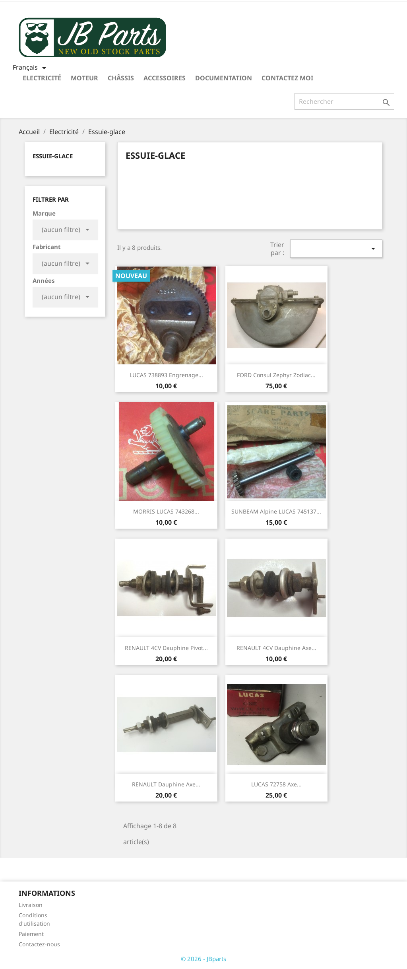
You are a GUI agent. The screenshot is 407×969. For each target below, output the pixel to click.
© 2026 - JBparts (203, 959)
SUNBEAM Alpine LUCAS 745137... (276, 511)
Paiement (31, 934)
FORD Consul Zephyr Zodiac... (276, 375)
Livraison (31, 905)
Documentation (223, 78)
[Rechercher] (344, 101)
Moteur (84, 78)
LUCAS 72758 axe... (276, 784)
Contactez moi (287, 78)
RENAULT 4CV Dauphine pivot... (166, 648)
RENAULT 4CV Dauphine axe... (276, 648)
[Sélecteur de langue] (31, 68)
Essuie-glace (53, 156)
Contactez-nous (39, 944)
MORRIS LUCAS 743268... (166, 511)
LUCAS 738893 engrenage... (166, 375)
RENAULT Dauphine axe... (166, 784)
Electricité (42, 78)
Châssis (121, 78)
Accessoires (164, 78)
